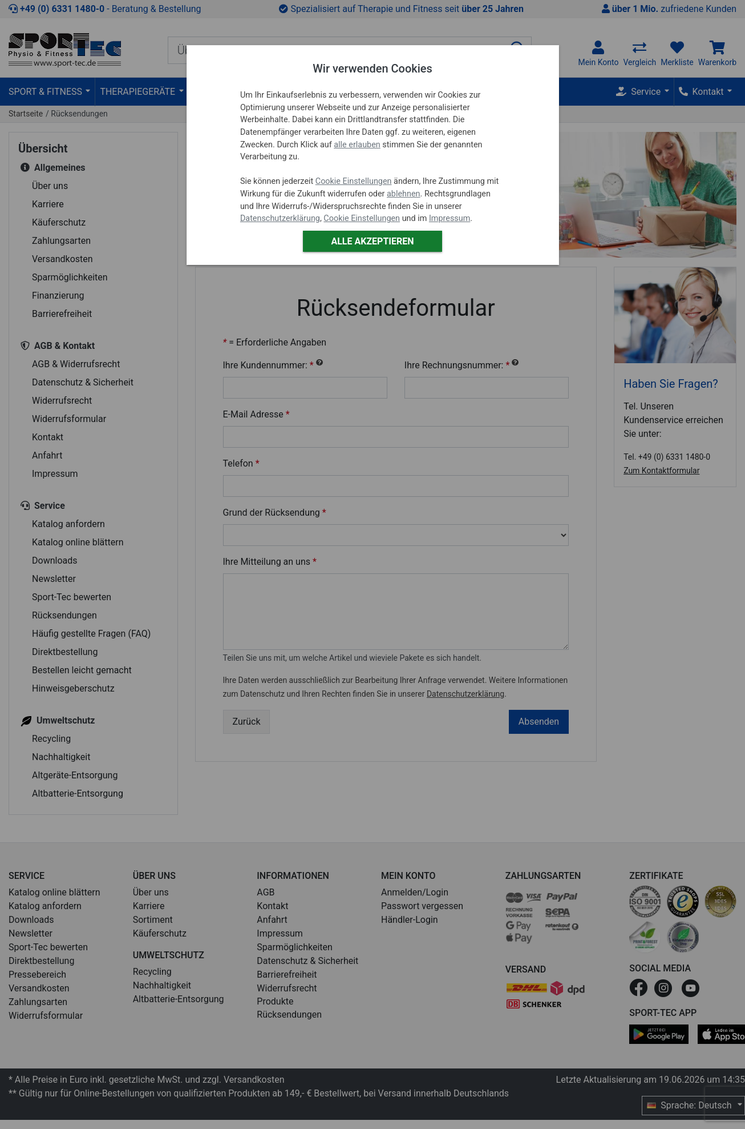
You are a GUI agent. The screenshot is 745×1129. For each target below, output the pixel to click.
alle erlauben (357, 145)
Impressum (449, 218)
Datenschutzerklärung (280, 218)
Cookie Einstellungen (353, 181)
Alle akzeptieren (372, 241)
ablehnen (403, 194)
